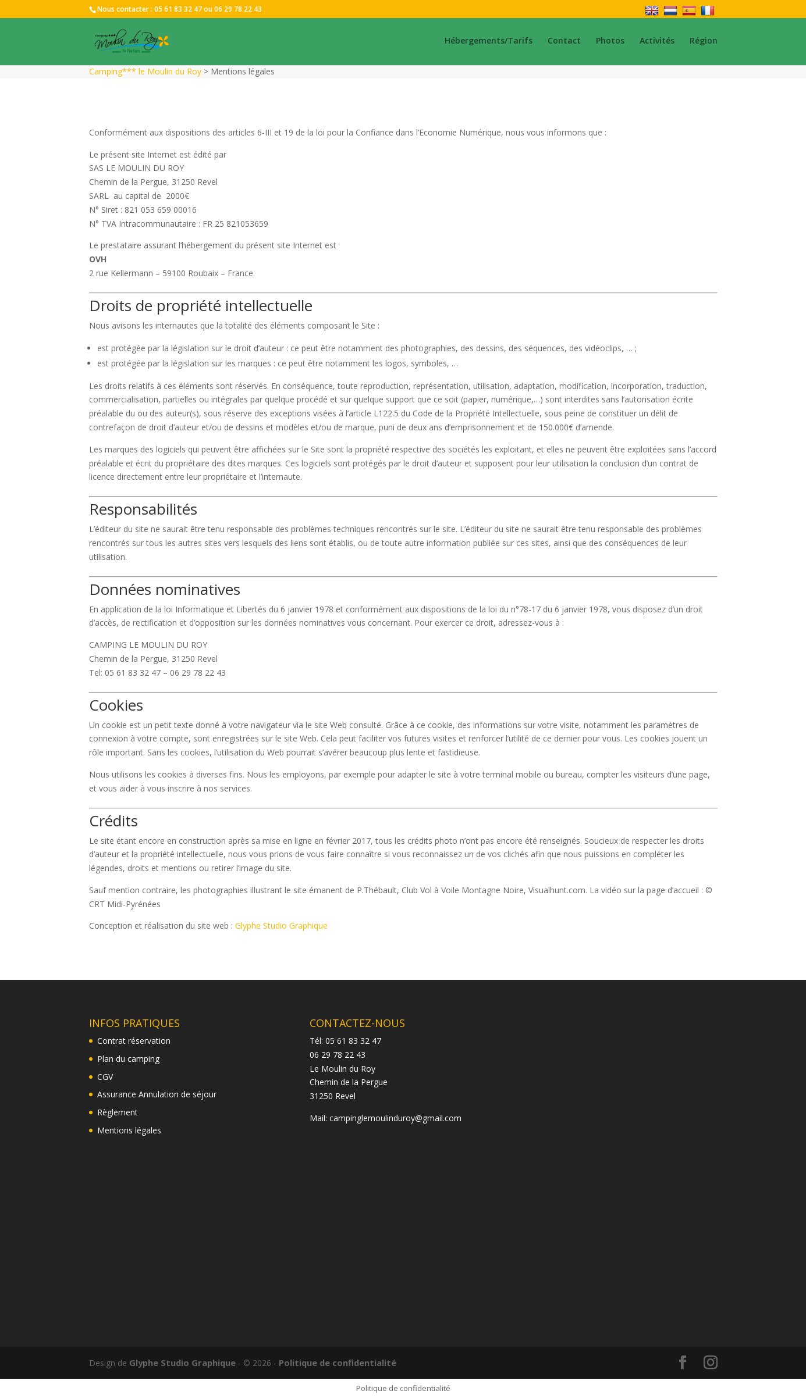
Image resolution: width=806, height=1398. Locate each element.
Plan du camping (128, 1058)
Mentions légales (129, 1130)
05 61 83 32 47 (178, 9)
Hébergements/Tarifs (488, 42)
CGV (105, 1076)
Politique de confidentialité (332, 1362)
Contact (564, 42)
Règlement (117, 1112)
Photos (610, 42)
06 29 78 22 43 (238, 9)
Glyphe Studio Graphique (281, 925)
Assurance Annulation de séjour (156, 1094)
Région (704, 42)
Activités (657, 42)
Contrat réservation (134, 1040)
